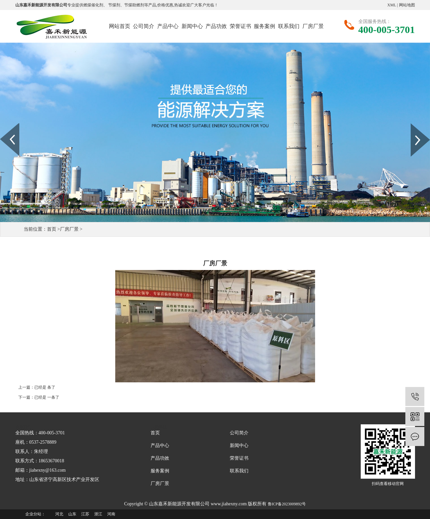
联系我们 (288, 26)
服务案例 (264, 26)
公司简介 (143, 26)
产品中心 (168, 26)
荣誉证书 (240, 26)
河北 (59, 514)
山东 (72, 514)
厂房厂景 (313, 26)
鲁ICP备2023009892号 (287, 504)
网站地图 (407, 5)
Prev (3, 125)
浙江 (98, 514)
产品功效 (216, 26)
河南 (111, 514)
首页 (51, 229)
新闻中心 (192, 26)
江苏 (85, 514)
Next (414, 125)
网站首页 (119, 26)
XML (391, 5)
